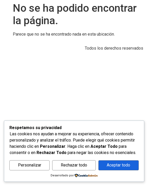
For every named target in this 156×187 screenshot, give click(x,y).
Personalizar (29, 165)
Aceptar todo (118, 165)
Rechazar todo (74, 165)
